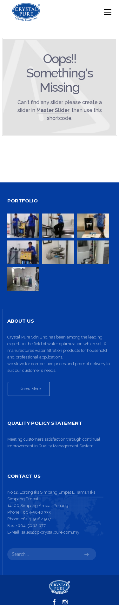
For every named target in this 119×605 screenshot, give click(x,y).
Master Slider (52, 110)
